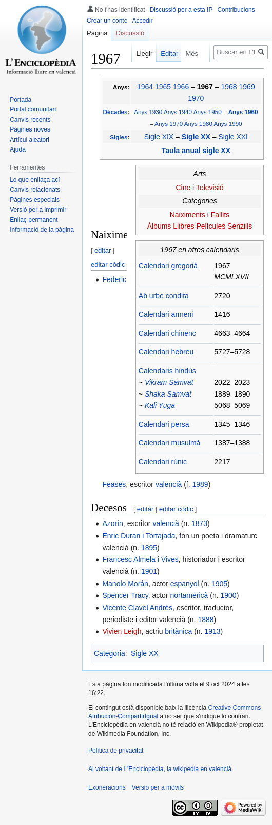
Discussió (129, 33)
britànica (178, 631)
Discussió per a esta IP (181, 9)
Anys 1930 (148, 111)
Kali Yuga (160, 405)
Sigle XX (197, 137)
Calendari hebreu (166, 352)
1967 (206, 87)
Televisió (210, 187)
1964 (145, 87)
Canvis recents (30, 119)
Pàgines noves (30, 129)
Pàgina (97, 33)
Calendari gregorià (168, 265)
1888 (205, 619)
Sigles (118, 137)
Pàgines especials (35, 199)
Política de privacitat (115, 750)
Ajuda (18, 149)
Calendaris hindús (167, 371)
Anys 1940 (178, 111)
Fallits (220, 215)
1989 (200, 484)
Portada (20, 99)
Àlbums (159, 226)
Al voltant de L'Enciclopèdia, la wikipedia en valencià (159, 769)
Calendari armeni (166, 314)
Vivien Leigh (121, 631)
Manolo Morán (125, 583)
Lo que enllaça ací (35, 179)
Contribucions (236, 9)
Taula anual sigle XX (196, 150)
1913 (212, 631)
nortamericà (189, 595)
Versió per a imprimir (38, 209)
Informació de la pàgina (42, 229)
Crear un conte (107, 20)
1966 (181, 87)
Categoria (109, 653)
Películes (210, 226)
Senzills (239, 226)
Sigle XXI (233, 137)
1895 (149, 547)
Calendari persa (164, 424)
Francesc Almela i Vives (140, 559)
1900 (228, 595)
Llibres (183, 226)
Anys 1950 (207, 111)
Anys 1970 (168, 123)
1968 (229, 87)
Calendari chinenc (167, 333)
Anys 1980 (198, 123)
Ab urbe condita (164, 296)
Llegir (140, 54)
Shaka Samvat (168, 394)
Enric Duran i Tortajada (138, 536)
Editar (165, 54)
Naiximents (187, 215)
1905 (219, 583)
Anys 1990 (228, 123)
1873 (199, 523)
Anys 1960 (243, 111)
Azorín (112, 523)
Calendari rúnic (163, 462)
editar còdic (108, 264)
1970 (196, 98)
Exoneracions (107, 787)
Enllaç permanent (33, 219)
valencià (169, 484)
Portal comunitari (33, 109)
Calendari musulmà (170, 443)
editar (102, 250)
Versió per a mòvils (158, 787)
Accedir (142, 20)
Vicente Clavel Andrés (137, 608)
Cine (183, 187)
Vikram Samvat (169, 382)
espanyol (184, 583)
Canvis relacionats (35, 189)
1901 (149, 571)
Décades (115, 111)
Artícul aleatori (29, 139)
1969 (247, 87)
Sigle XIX (159, 137)
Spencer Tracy (125, 595)
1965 (163, 87)
